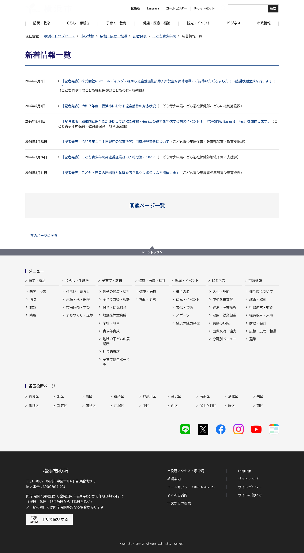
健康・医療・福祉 (152, 280)
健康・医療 (147, 291)
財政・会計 (257, 323)
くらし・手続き (77, 280)
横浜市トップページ (59, 36)
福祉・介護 (147, 299)
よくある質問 (177, 495)
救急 (33, 307)
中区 (146, 405)
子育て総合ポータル (116, 362)
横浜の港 (182, 291)
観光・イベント (187, 280)
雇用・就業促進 (224, 315)
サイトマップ (248, 479)
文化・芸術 (184, 307)
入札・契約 (221, 291)
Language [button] (153, 8)
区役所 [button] (135, 8)
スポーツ (182, 315)
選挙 (252, 339)
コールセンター (176, 8)
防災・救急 (37, 280)
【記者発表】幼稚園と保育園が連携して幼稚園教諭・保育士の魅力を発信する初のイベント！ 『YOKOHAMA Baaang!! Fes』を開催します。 (166, 121)
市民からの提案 (179, 503)
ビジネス (218, 280)
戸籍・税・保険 (78, 299)
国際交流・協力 (224, 331)
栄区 (260, 396)
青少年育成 (111, 331)
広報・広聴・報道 (113, 36)
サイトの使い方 (250, 495)
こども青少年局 (164, 36)
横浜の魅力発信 (188, 323)
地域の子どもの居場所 (116, 341)
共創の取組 (221, 323)
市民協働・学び (78, 307)
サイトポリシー (250, 487)
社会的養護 (111, 351)
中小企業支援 (223, 299)
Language (245, 471)
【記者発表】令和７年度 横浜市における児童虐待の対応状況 (108, 106)
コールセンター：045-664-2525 (191, 487)
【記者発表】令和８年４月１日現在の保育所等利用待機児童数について (115, 141)
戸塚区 (119, 405)
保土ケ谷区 (208, 405)
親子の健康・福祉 (116, 291)
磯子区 (119, 396)
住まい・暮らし (78, 291)
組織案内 (174, 479)
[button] (152, 206)
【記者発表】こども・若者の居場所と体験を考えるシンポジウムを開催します (120, 172)
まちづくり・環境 (79, 315)
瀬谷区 (34, 405)
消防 (33, 299)
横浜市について (261, 291)
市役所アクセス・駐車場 (185, 471)
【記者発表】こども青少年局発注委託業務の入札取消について (108, 157)
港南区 (205, 396)
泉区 (89, 396)
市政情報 (87, 36)
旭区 (60, 396)
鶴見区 (91, 405)
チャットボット (204, 8)
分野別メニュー (224, 339)
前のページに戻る (43, 235)
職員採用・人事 (261, 315)
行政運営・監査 (261, 307)
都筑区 (62, 405)
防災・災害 (38, 291)
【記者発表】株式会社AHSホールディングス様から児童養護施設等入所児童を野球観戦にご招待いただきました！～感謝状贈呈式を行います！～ (168, 83)
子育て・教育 (112, 280)
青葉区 (34, 396)
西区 (174, 405)
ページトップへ (152, 252)
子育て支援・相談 (116, 299)
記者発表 (140, 36)
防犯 (33, 315)
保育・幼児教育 (114, 307)
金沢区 (176, 396)
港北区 (233, 396)
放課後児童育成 (114, 315)
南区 (260, 405)
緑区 (231, 405)
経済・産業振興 (224, 307)
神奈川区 (149, 396)
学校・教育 (111, 323)
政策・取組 (257, 299)
